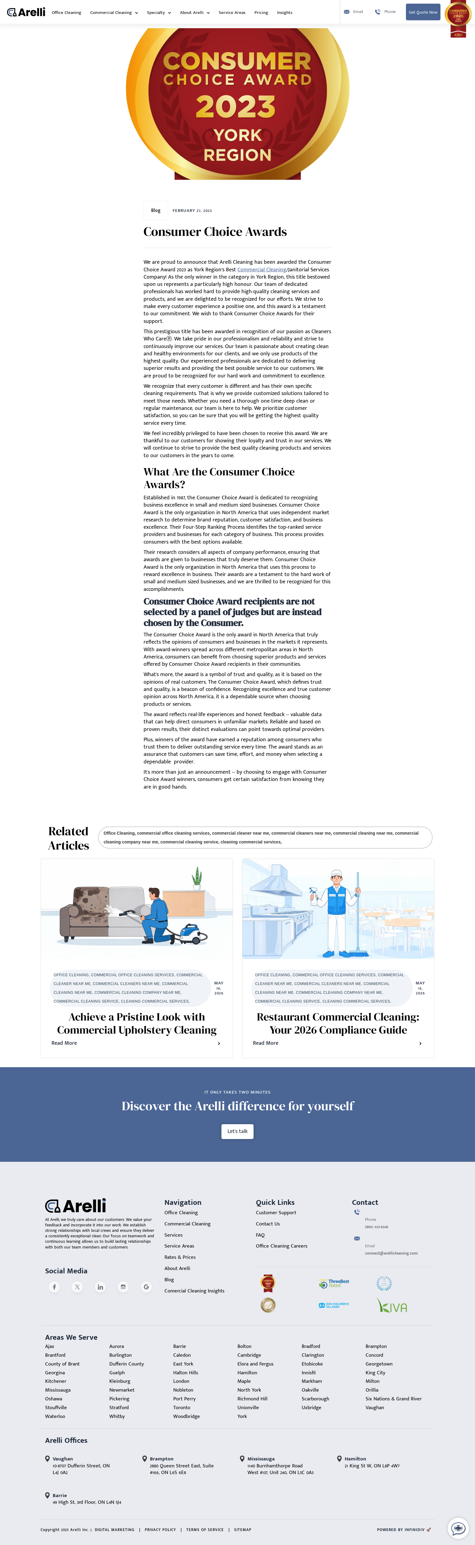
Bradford (311, 1346)
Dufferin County (126, 1364)
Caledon (182, 1355)
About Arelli (192, 12)
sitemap (242, 1530)
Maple (244, 1381)
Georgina (55, 1373)
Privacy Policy (160, 1530)
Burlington (120, 1355)
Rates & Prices (180, 1257)
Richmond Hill (252, 1399)
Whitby (117, 1416)
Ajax (49, 1346)
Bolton (244, 1346)
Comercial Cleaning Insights (194, 1291)
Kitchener (55, 1381)
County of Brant (62, 1364)
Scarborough (315, 1399)
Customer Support (276, 1212)
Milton (373, 1381)
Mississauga (58, 1390)
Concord (374, 1355)
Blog (169, 1279)
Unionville (248, 1407)
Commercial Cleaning (111, 12)
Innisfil (309, 1373)
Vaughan (375, 1407)
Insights (284, 12)
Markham (312, 1381)
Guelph (117, 1373)
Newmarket (122, 1390)
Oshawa (53, 1399)
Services (173, 1235)
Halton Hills (185, 1373)
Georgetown (379, 1364)
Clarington (313, 1355)
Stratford (119, 1407)
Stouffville (56, 1407)
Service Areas (232, 12)
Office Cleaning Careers (281, 1246)
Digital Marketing (115, 1530)
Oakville (310, 1390)
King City (375, 1373)
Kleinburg (119, 1381)
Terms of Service (205, 1530)
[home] (26, 11)
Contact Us (268, 1224)
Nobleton (183, 1390)
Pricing (261, 12)
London (181, 1381)
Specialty (156, 12)
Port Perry (184, 1399)
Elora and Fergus (256, 1364)
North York (249, 1390)
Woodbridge (186, 1416)
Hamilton (247, 1373)
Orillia (372, 1390)
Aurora (116, 1346)
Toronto (181, 1407)
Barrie (179, 1346)
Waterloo (55, 1416)
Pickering (119, 1399)
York (242, 1416)
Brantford (55, 1355)
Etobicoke (312, 1364)
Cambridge (249, 1355)
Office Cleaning (66, 12)
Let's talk (237, 1131)
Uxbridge (311, 1407)
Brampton (376, 1346)
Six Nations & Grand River (394, 1399)
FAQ (260, 1235)
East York (183, 1364)
